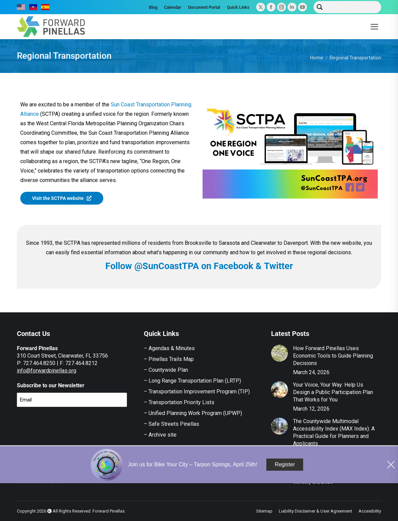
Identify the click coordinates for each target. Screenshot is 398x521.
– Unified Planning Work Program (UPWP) (193, 413)
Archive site (163, 435)
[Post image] (279, 353)
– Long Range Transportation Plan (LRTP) (192, 380)
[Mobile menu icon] (374, 26)
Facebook (233, 266)
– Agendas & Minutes (169, 348)
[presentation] (68, 425)
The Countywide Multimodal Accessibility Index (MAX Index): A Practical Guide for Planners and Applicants (334, 432)
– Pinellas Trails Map (169, 359)
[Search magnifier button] (319, 7)
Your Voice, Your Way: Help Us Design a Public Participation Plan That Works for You (333, 392)
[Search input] (352, 6)
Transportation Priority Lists (181, 402)
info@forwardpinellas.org (46, 370)
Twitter (278, 266)
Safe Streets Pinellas (173, 424)
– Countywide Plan (166, 370)
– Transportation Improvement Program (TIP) (197, 391)
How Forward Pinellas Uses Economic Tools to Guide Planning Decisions (333, 355)
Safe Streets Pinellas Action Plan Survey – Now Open (332, 469)
